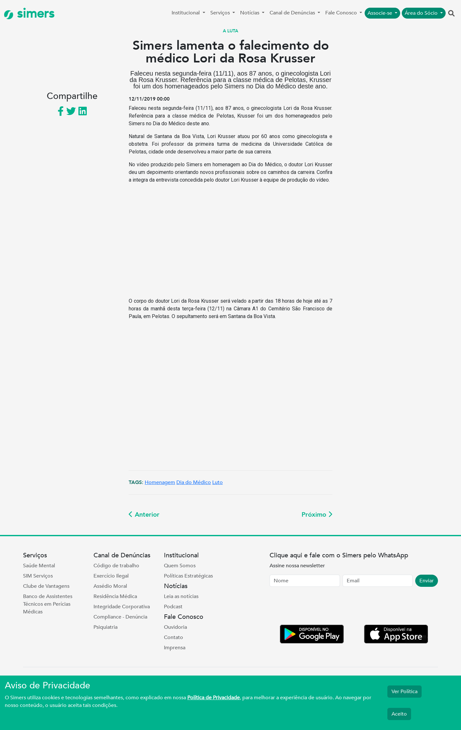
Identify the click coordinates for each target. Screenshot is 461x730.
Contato (173, 637)
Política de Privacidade (213, 697)
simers (29, 13)
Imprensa (174, 647)
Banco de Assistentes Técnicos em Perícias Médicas (47, 604)
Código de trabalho (116, 565)
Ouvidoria (175, 627)
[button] (451, 13)
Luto (217, 482)
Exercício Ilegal (111, 575)
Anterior (144, 514)
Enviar (426, 580)
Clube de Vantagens (46, 586)
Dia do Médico (193, 482)
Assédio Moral (110, 586)
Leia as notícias (181, 596)
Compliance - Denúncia (120, 616)
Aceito (399, 714)
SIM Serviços (38, 575)
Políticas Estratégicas (188, 575)
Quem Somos (180, 565)
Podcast (173, 606)
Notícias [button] (250, 12)
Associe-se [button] (380, 13)
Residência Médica (115, 596)
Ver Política (404, 691)
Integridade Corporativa (121, 606)
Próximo (317, 514)
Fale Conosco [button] (341, 12)
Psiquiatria (105, 627)
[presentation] (318, 607)
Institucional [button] (186, 12)
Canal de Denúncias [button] (293, 12)
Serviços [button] (220, 12)
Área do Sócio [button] (422, 13)
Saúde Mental (39, 565)
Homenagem (160, 482)
